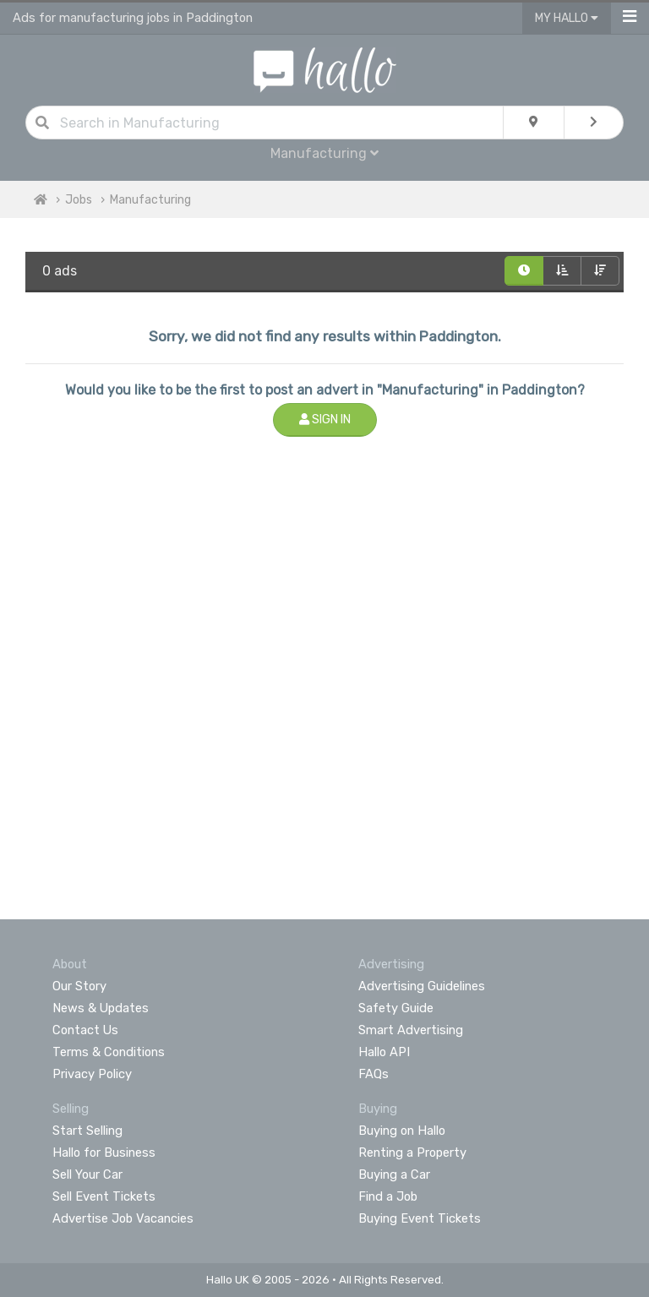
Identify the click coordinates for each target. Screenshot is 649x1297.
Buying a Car (394, 1174)
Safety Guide (396, 1008)
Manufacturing (324, 153)
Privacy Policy (92, 1074)
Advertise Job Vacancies (123, 1218)
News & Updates (100, 1008)
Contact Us (85, 1030)
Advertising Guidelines (421, 986)
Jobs (78, 200)
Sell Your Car (87, 1174)
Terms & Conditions (108, 1052)
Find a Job (387, 1196)
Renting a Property (412, 1152)
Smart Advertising (410, 1030)
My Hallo (566, 18)
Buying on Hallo (401, 1130)
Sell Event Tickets (103, 1196)
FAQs (373, 1074)
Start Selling (87, 1130)
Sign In (325, 419)
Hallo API (384, 1052)
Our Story (79, 986)
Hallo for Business (103, 1152)
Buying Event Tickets (419, 1218)
